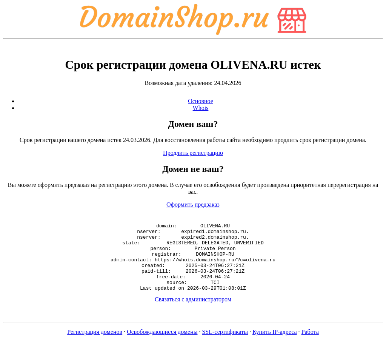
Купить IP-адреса (274, 345)
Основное (200, 101)
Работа (310, 345)
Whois (201, 108)
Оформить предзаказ (193, 204)
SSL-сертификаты (225, 345)
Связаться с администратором (193, 313)
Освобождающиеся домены (162, 345)
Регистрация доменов (94, 345)
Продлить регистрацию (193, 153)
